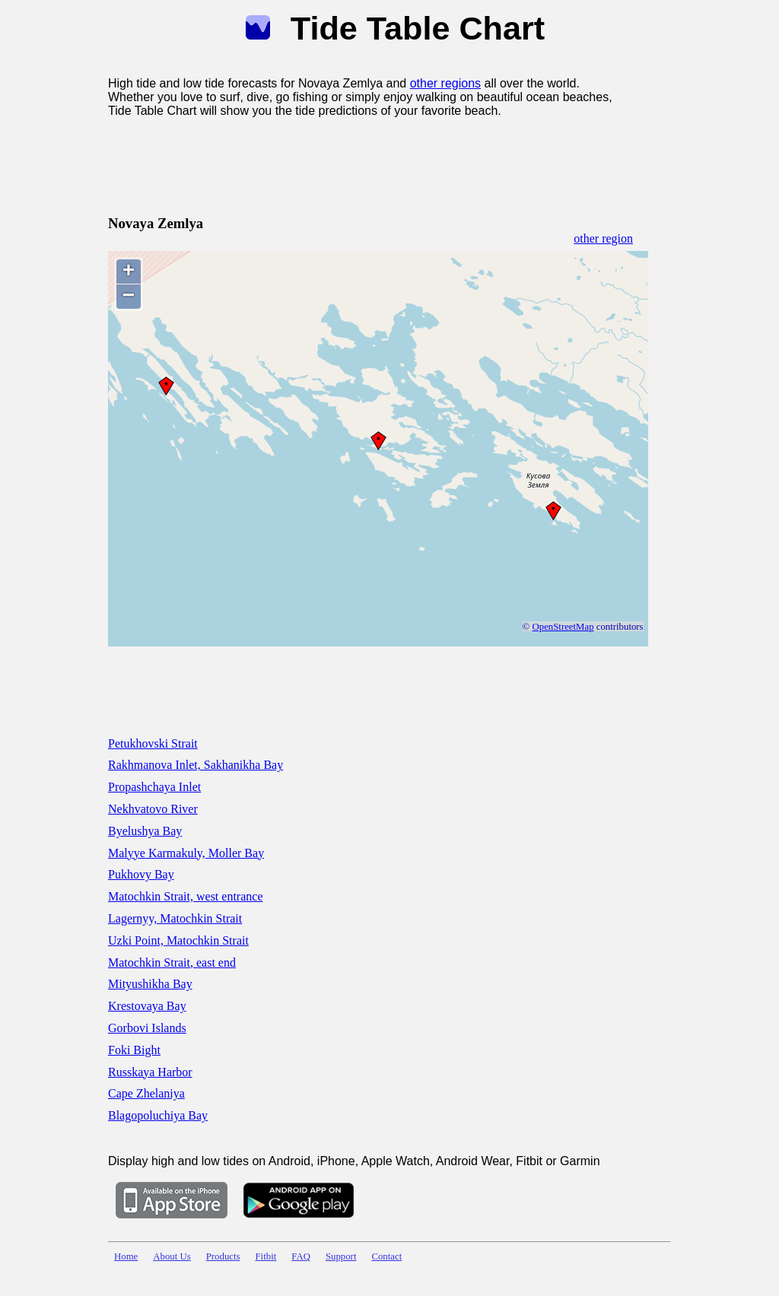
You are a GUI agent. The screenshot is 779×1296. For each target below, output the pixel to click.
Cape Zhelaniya (146, 1093)
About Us (171, 1256)
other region (603, 238)
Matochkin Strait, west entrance (185, 896)
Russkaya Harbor (150, 1072)
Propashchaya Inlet (154, 786)
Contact (386, 1256)
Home (126, 1256)
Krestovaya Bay (147, 1005)
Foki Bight (134, 1049)
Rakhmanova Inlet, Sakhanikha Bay (195, 764)
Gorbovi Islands (147, 1027)
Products (223, 1256)
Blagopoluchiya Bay (158, 1115)
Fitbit (266, 1256)
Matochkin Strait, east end (172, 962)
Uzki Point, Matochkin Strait (178, 940)
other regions (445, 83)
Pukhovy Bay (141, 874)
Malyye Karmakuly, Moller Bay (186, 853)
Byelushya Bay (145, 830)
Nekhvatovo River (153, 808)
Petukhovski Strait (153, 743)
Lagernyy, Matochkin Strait (175, 918)
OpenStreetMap (563, 626)
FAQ (300, 1256)
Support (341, 1256)
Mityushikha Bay (150, 983)
